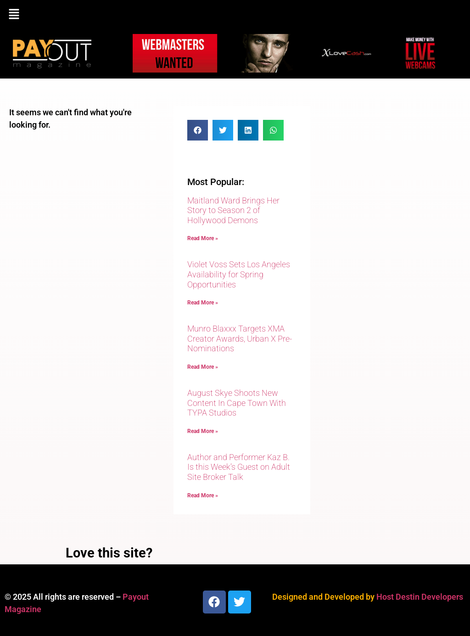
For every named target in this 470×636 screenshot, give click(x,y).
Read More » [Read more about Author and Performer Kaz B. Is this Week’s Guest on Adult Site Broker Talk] (202, 495)
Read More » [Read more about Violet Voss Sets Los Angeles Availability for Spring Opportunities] (202, 302)
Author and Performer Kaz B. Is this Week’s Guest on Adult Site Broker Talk (238, 467)
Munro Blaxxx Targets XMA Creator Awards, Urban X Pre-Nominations (239, 338)
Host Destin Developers (419, 597)
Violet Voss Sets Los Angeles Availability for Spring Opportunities (238, 274)
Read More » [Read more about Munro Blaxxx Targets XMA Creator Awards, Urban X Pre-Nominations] (202, 367)
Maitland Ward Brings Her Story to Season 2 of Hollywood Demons (233, 210)
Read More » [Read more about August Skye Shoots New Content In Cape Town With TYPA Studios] (202, 431)
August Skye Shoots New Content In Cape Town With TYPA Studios (236, 402)
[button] (235, 15)
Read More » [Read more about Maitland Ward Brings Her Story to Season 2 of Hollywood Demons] (202, 238)
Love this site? (109, 553)
